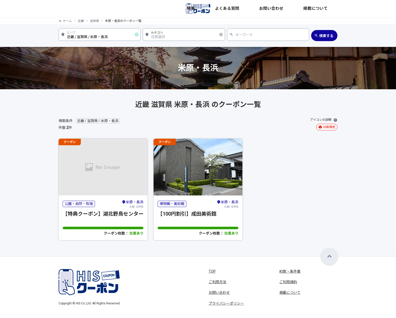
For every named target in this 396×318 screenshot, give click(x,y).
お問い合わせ (299, 9)
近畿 (81, 21)
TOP (212, 271)
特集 (252, 9)
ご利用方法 (217, 282)
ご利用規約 (288, 282)
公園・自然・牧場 (79, 204)
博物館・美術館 (172, 204)
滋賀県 (94, 21)
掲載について (326, 9)
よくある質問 (272, 9)
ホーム (67, 21)
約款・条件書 (290, 271)
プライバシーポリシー (226, 303)
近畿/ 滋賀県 (132, 203)
